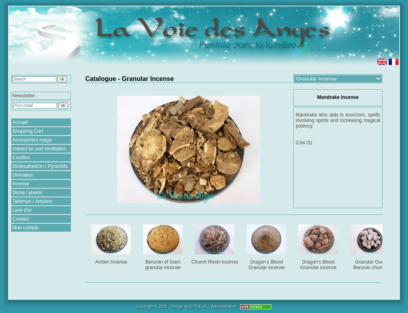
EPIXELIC (199, 306)
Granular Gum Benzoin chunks (370, 245)
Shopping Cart (27, 131)
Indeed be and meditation (39, 149)
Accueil (20, 122)
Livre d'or (22, 210)
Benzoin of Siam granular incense (163, 245)
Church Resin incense (215, 243)
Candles (21, 157)
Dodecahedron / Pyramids (40, 166)
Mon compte (25, 227)
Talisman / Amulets (32, 201)
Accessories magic (32, 140)
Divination (22, 175)
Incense (20, 184)
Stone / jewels (27, 192)
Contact (20, 219)
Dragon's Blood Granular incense (267, 245)
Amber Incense (111, 243)
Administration (223, 306)
